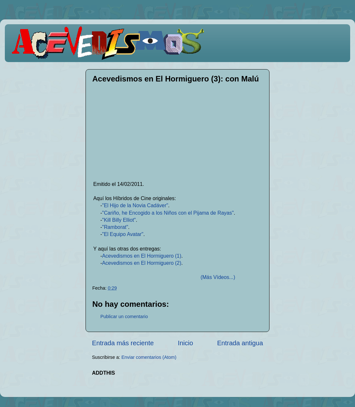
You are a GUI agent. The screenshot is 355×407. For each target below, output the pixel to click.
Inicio (185, 343)
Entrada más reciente (123, 343)
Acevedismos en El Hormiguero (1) (141, 256)
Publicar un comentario (124, 316)
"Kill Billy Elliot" (119, 220)
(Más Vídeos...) (217, 277)
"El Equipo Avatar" (122, 234)
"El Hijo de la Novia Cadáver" (135, 205)
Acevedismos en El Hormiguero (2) (141, 263)
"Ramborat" (115, 227)
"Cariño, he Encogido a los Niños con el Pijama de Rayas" (168, 213)
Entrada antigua (240, 343)
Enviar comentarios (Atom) (148, 357)
